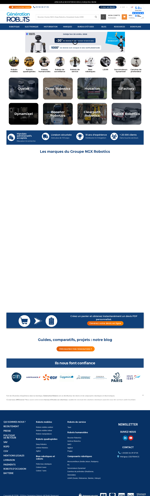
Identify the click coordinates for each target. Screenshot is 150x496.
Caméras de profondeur (136, 70)
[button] (105, 317)
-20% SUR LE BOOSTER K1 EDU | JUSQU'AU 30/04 (75, 2)
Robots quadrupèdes (29, 70)
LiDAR (105, 69)
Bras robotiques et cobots (46, 451)
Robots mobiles (14, 70)
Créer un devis (108, 7)
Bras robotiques (90, 70)
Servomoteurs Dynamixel (120, 70)
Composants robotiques (81, 450)
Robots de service (75, 70)
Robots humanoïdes (44, 70)
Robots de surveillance (59, 70)
